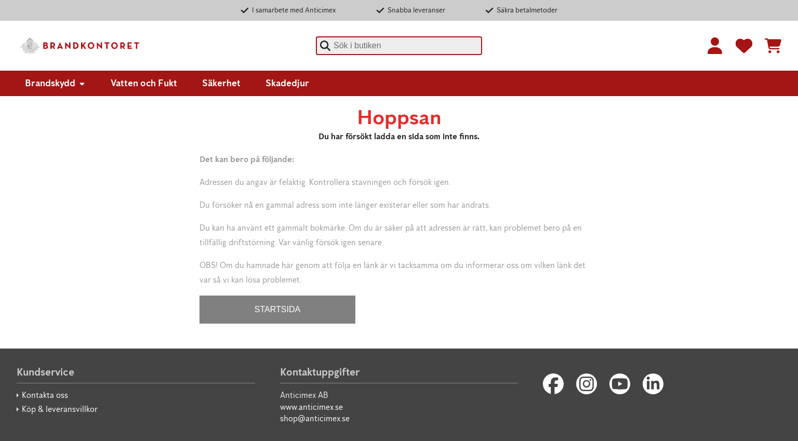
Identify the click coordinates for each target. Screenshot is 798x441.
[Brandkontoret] (79, 45)
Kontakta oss (45, 395)
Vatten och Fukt (144, 83)
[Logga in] (714, 45)
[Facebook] (553, 383)
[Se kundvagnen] (773, 45)
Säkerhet (221, 83)
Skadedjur (287, 83)
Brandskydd (55, 83)
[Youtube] (619, 383)
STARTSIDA (277, 309)
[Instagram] (586, 383)
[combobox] (399, 45)
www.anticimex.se (311, 407)
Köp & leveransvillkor (60, 409)
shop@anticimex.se (315, 418)
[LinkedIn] (653, 383)
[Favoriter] (744, 45)
